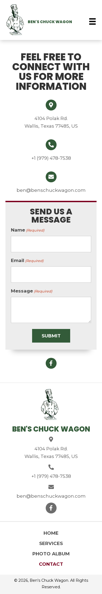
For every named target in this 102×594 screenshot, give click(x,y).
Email (27, 261)
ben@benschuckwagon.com (51, 190)
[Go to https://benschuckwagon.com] (15, 21)
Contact (51, 564)
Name (27, 230)
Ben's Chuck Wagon (50, 21)
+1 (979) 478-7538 (51, 158)
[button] (51, 363)
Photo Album (51, 553)
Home (51, 533)
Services (51, 543)
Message (31, 291)
